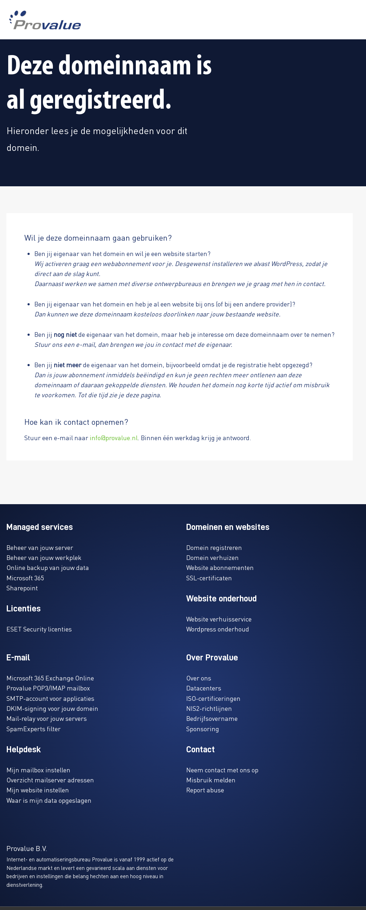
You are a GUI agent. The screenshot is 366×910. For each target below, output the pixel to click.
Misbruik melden (211, 780)
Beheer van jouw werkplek (43, 557)
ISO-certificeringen (213, 698)
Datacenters (203, 688)
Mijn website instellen (37, 790)
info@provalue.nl (114, 437)
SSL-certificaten (209, 578)
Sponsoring (202, 728)
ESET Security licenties (39, 629)
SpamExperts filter (33, 728)
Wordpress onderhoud (217, 629)
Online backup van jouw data (47, 567)
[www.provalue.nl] (45, 19)
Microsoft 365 (25, 578)
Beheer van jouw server (39, 547)
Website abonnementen (220, 567)
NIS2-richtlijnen (209, 708)
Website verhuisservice (219, 619)
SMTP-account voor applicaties (50, 698)
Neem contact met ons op (222, 770)
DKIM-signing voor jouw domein (52, 708)
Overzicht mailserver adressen (50, 780)
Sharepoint (22, 588)
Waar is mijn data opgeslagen (49, 800)
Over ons (198, 678)
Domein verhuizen (212, 557)
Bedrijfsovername (212, 718)
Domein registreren (214, 547)
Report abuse (205, 790)
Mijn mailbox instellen (38, 770)
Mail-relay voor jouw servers (46, 718)
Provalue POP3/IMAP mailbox (48, 688)
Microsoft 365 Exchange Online (50, 678)
